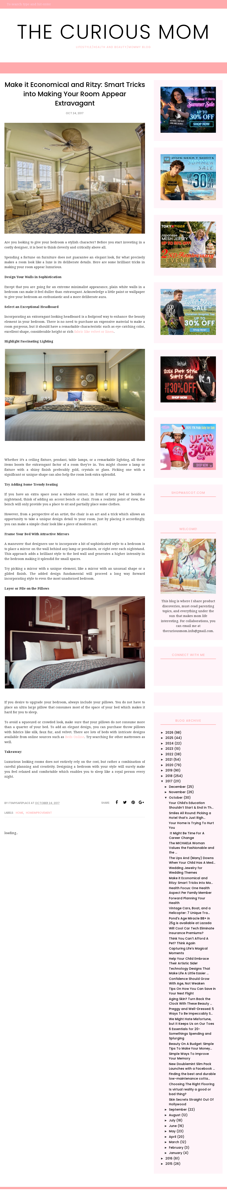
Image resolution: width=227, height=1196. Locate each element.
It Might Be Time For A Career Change (186, 835)
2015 (168, 1163)
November (177, 792)
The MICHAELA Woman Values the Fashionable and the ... (191, 848)
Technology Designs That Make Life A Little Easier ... (189, 970)
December (177, 787)
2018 (168, 776)
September (178, 1109)
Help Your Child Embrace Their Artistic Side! (189, 960)
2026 (169, 732)
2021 (168, 759)
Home (19, 813)
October (176, 797)
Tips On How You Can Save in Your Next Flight (192, 991)
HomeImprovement (39, 813)
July (172, 1120)
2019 (168, 770)
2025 (169, 738)
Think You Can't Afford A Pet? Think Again (188, 940)
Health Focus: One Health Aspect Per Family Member (190, 890)
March (174, 1142)
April (172, 1136)
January (175, 1153)
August (174, 1115)
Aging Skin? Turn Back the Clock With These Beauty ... (190, 1001)
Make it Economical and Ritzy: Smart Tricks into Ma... (191, 880)
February (176, 1147)
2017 (168, 781)
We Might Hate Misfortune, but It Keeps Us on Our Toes (191, 1021)
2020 (169, 765)
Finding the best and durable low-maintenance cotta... (192, 1076)
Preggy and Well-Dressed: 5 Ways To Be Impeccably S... (191, 1011)
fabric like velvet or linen (94, 331)
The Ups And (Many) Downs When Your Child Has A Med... (192, 860)
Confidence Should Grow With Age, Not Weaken (189, 981)
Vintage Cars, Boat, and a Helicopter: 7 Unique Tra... (190, 910)
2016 (168, 1158)
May (172, 1131)
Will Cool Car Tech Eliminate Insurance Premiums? (191, 930)
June (173, 1126)
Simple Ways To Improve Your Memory (189, 1056)
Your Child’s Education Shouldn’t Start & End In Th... (191, 805)
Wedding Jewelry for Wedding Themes (185, 870)
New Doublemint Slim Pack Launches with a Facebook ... (192, 1066)
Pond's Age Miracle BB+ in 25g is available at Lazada (190, 920)
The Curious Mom (113, 32)
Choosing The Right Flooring (191, 1084)
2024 (169, 743)
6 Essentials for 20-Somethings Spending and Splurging (190, 1033)
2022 (169, 754)
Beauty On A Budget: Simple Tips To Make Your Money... (191, 1046)
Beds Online (74, 737)
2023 (169, 748)
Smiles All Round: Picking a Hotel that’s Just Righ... (190, 815)
